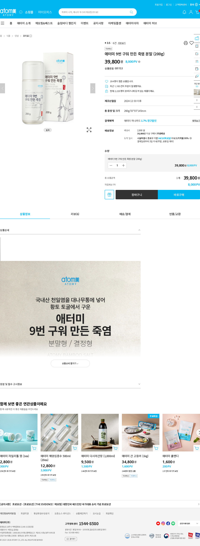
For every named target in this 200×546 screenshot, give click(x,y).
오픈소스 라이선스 (63, 513)
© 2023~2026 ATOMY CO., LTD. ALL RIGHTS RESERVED (21, 539)
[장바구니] (197, 12)
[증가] (123, 165)
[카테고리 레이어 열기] (2, 23)
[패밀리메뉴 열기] (20, 12)
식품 (8, 35)
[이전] (2, 88)
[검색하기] (131, 12)
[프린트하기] (185, 42)
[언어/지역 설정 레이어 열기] (195, 5)
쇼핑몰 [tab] (29, 12)
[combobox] (20, 12)
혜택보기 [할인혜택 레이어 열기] (196, 120)
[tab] (25, 214)
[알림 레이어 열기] (184, 12)
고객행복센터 (181, 4)
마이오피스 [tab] (45, 12)
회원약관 (25, 513)
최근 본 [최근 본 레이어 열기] (197, 84)
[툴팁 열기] (139, 61)
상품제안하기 (82, 513)
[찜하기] (191, 42)
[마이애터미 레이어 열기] (190, 12)
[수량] (117, 165)
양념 (17, 35)
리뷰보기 (122, 43)
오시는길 (97, 513)
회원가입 (159, 4)
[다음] (92, 88)
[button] (197, 100)
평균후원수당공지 (41, 513)
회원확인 (110, 513)
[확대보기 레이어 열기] (47, 88)
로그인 (169, 4)
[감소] (111, 165)
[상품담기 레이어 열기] (34, 448)
